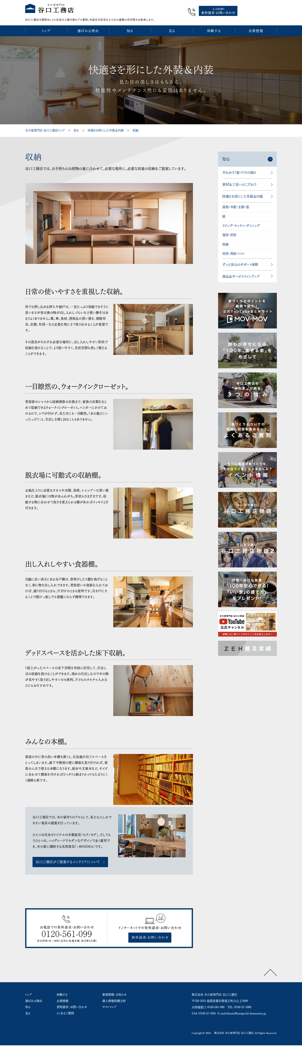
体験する (62, 992)
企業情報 (62, 998)
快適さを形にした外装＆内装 (106, 128)
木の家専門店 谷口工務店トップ (45, 128)
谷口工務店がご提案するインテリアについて (68, 859)
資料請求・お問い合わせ (72, 1005)
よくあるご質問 (65, 1011)
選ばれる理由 (33, 998)
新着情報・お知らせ (114, 992)
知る (76, 128)
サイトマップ (109, 1005)
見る (27, 1011)
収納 (135, 128)
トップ (28, 992)
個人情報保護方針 (114, 998)
